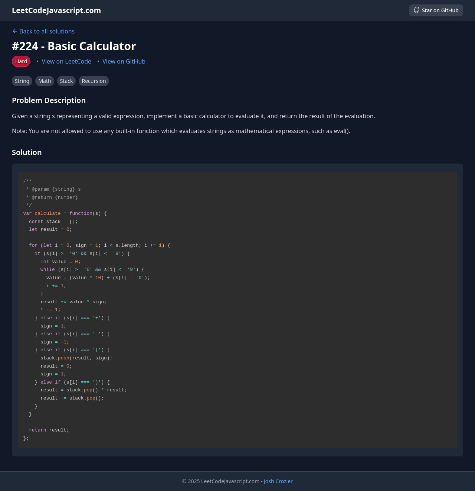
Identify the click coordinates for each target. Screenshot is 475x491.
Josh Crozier (278, 481)
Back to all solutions (43, 31)
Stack (66, 80)
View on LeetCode (66, 61)
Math (44, 80)
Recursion (94, 80)
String (22, 80)
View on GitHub (123, 61)
